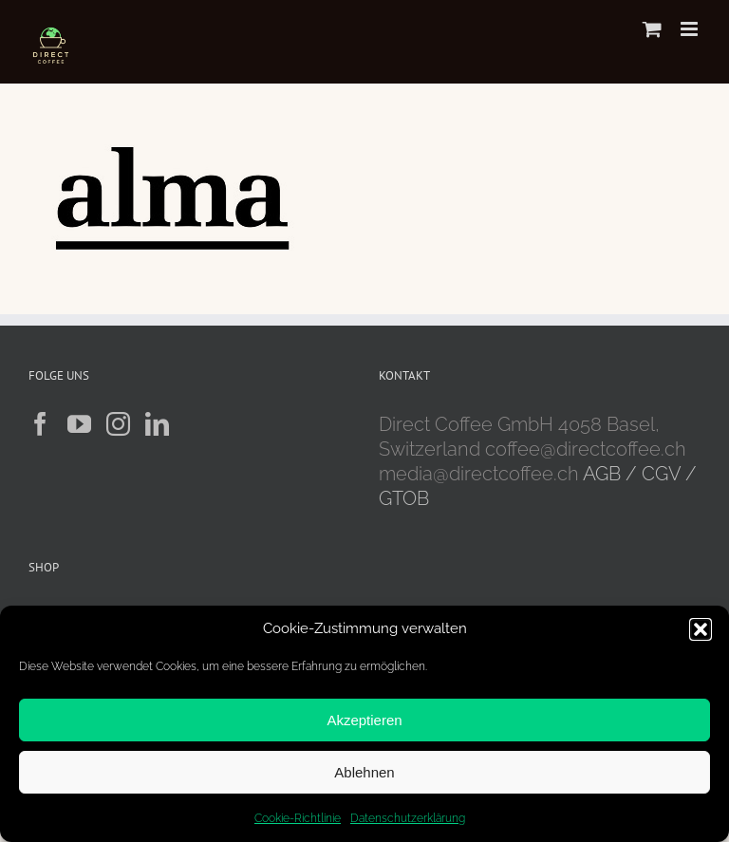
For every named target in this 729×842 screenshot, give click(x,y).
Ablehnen (364, 772)
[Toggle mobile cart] (652, 29)
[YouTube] (79, 424)
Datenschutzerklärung (407, 818)
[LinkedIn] (157, 424)
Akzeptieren (364, 720)
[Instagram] (118, 424)
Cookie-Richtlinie (297, 818)
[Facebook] (40, 424)
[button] (700, 629)
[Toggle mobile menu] (691, 29)
